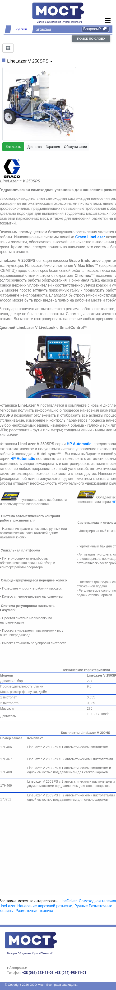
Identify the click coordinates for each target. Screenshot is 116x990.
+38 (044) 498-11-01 (70, 973)
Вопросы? (95, 29)
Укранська (43, 29)
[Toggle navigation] (107, 20)
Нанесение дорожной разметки (44, 906)
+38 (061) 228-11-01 (38, 973)
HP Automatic (79, 444)
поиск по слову (91, 38)
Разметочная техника (34, 911)
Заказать (13, 147)
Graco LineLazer (90, 237)
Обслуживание (75, 147)
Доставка (35, 147)
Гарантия (53, 147)
